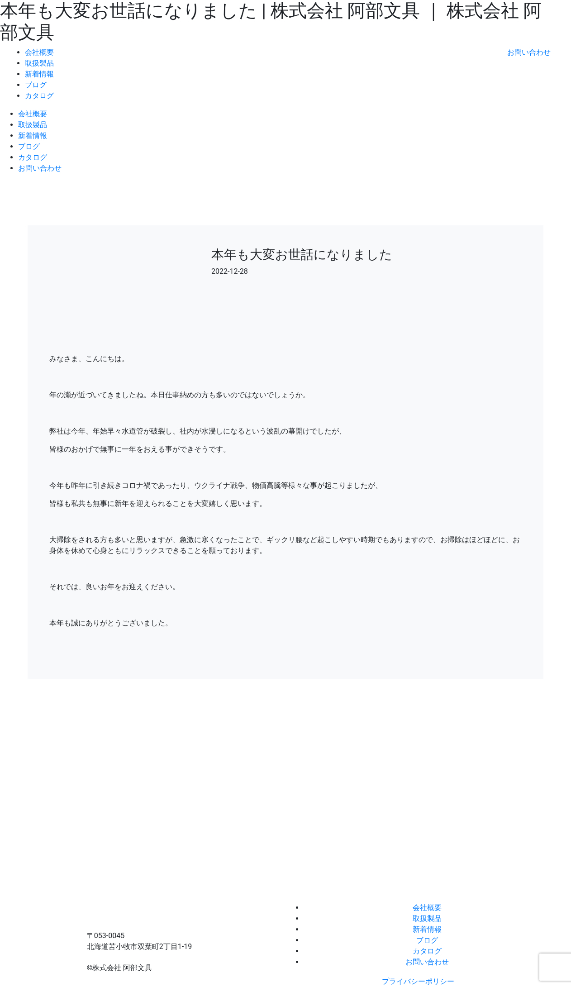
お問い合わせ (529, 52)
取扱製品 (39, 63)
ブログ (36, 85)
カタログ (39, 95)
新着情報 (39, 74)
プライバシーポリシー (418, 981)
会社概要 (39, 52)
